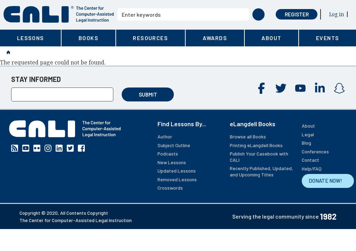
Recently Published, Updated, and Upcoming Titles (261, 171)
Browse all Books (248, 136)
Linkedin (319, 88)
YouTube (300, 88)
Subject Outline (173, 145)
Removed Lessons (177, 179)
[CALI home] (58, 14)
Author (164, 136)
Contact (310, 160)
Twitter (280, 88)
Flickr (36, 148)
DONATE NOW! (325, 180)
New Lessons (171, 162)
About (308, 126)
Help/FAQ (312, 169)
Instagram (339, 88)
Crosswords (170, 188)
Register (297, 14)
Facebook (261, 88)
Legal (308, 134)
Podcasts (167, 154)
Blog (306, 143)
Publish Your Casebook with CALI (259, 157)
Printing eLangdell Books (256, 145)
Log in (336, 14)
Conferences (315, 151)
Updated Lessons (176, 171)
